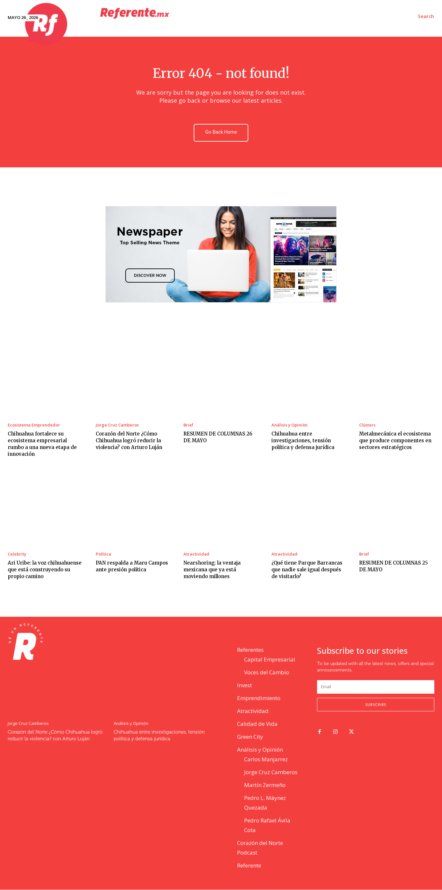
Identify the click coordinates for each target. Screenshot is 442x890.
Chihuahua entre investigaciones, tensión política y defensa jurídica (302, 441)
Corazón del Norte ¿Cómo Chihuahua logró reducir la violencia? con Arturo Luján (129, 441)
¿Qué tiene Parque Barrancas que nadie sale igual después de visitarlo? (306, 570)
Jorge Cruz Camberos (117, 425)
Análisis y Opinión (289, 425)
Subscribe (375, 704)
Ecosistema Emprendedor (34, 425)
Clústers (367, 425)
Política (103, 554)
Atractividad (196, 554)
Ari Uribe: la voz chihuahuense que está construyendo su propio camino (45, 570)
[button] (426, 16)
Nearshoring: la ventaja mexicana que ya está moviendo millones (212, 570)
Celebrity (17, 554)
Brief (188, 425)
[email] (375, 687)
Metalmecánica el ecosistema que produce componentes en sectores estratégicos (395, 441)
